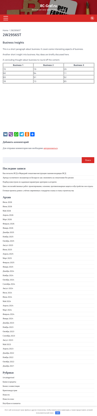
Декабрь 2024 (8, 271)
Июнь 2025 (7, 249)
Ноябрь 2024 (8, 275)
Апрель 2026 (8, 215)
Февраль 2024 (8, 314)
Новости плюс (8, 399)
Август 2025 (8, 245)
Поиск (88, 160)
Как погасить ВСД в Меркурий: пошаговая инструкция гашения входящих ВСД (34, 173)
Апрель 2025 (8, 253)
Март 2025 (7, 258)
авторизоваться (51, 148)
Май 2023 (7, 344)
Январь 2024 (8, 318)
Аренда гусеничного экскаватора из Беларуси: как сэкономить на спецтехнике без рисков (38, 177)
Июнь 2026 (7, 206)
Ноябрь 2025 (8, 236)
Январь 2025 (8, 266)
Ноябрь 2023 (8, 327)
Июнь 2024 (7, 296)
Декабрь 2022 (8, 352)
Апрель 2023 (8, 348)
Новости (6, 394)
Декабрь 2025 (8, 232)
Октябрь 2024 (8, 279)
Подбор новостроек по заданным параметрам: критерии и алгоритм (29, 181)
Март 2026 (7, 219)
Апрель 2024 (8, 305)
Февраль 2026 (8, 223)
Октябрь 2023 (8, 331)
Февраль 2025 (8, 262)
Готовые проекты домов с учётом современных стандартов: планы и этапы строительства (38, 190)
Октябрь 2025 (8, 240)
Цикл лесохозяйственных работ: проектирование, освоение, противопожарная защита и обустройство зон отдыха (48, 186)
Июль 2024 (7, 292)
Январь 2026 (8, 228)
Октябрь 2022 (8, 361)
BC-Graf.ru (48, 5)
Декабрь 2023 (8, 322)
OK (58, 412)
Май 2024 (7, 301)
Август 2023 (8, 340)
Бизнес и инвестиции (11, 386)
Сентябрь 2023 (9, 335)
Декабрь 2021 (8, 365)
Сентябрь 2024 (9, 284)
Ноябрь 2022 (8, 357)
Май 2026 (7, 210)
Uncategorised (8, 377)
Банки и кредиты (9, 381)
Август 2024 (8, 288)
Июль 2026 (7, 202)
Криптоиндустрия (10, 390)
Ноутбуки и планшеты (12, 403)
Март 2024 (7, 309)
